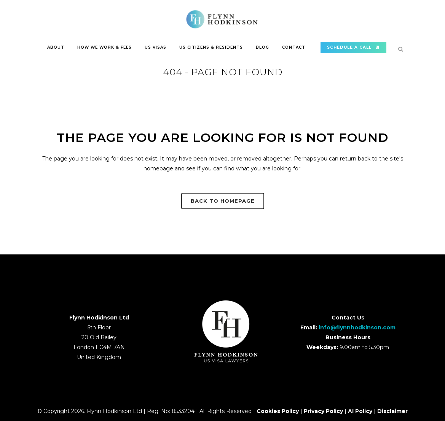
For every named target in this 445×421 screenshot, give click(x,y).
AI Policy (360, 411)
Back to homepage (223, 201)
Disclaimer (392, 411)
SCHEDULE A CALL (353, 47)
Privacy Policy (323, 411)
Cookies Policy (278, 411)
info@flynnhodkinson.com (357, 327)
